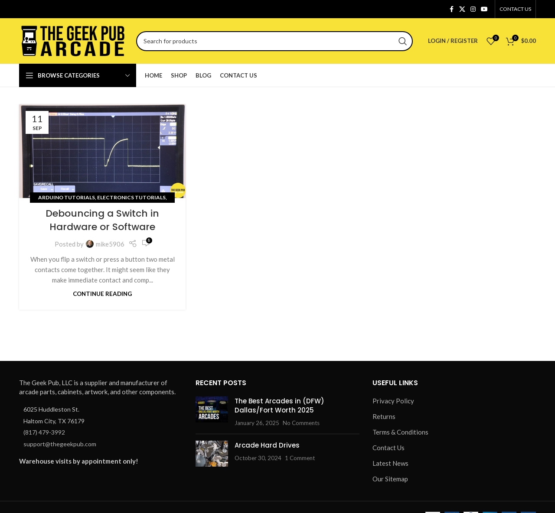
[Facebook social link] (451, 9)
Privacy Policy (393, 401)
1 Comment (300, 458)
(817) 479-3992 (44, 432)
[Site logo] (73, 40)
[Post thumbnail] (212, 411)
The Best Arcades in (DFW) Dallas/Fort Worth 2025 (279, 405)
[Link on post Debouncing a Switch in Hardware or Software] (102, 151)
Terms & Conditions (400, 432)
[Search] (274, 41)
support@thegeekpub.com (59, 444)
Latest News (390, 463)
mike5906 (110, 244)
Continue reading (102, 293)
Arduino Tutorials (66, 197)
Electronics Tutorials (131, 197)
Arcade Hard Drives (267, 445)
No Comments (301, 422)
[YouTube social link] (484, 9)
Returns (383, 416)
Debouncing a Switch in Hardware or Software (102, 220)
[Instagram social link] (473, 9)
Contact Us (388, 447)
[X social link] (462, 9)
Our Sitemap (390, 479)
